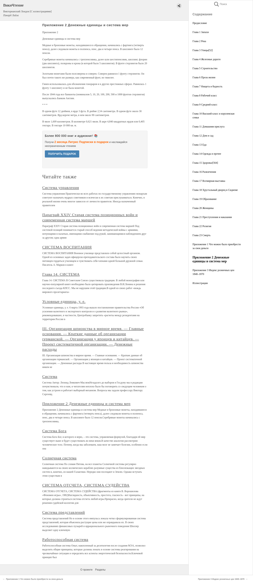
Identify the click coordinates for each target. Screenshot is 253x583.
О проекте (86, 569)
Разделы (100, 569)
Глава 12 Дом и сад (202, 135)
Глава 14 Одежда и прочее (206, 153)
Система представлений (63, 512)
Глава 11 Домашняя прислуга (208, 126)
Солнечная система (59, 458)
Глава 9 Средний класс (204, 104)
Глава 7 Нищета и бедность (207, 86)
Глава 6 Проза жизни (203, 77)
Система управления (60, 187)
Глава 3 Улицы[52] (202, 50)
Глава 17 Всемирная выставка (208, 181)
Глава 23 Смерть (201, 235)
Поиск (220, 4)
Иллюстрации (200, 283)
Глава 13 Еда (199, 144)
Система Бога (54, 431)
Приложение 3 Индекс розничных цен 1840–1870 (221, 579)
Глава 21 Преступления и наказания (212, 217)
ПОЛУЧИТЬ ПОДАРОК (62, 154)
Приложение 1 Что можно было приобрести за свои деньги (34, 579)
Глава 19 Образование (204, 199)
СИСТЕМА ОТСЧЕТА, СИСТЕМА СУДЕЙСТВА (86, 485)
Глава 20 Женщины (203, 208)
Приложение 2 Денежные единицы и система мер (86, 404)
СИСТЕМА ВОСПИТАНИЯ (67, 247)
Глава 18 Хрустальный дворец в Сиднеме (215, 190)
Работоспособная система (65, 539)
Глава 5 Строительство (205, 68)
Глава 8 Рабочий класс (204, 95)
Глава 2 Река (199, 41)
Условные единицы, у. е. (64, 301)
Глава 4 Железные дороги (206, 59)
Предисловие (199, 23)
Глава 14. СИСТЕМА (61, 274)
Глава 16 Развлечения (204, 171)
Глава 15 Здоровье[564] (205, 162)
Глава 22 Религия (201, 226)
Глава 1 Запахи (200, 32)
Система (49, 376)
